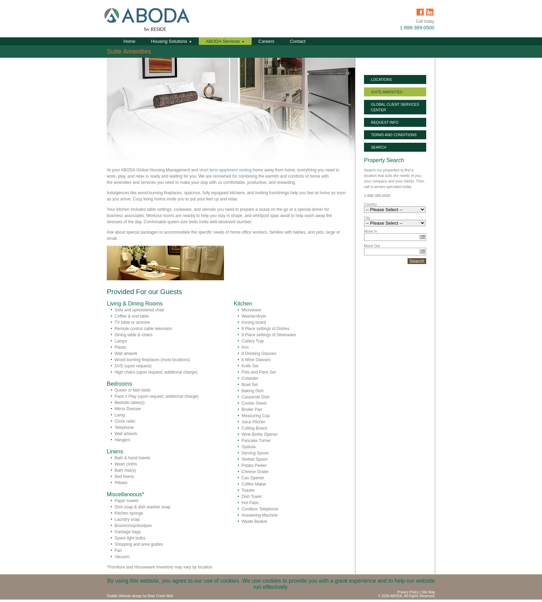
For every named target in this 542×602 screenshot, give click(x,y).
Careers (266, 41)
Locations (381, 79)
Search (378, 147)
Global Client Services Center (395, 107)
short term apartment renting (225, 170)
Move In (370, 231)
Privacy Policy (408, 592)
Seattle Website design (124, 596)
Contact (298, 41)
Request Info (385, 122)
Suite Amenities (386, 92)
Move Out (372, 246)
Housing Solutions (169, 41)
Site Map (428, 592)
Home (129, 41)
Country (370, 204)
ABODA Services (223, 41)
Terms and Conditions (394, 135)
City (367, 218)
